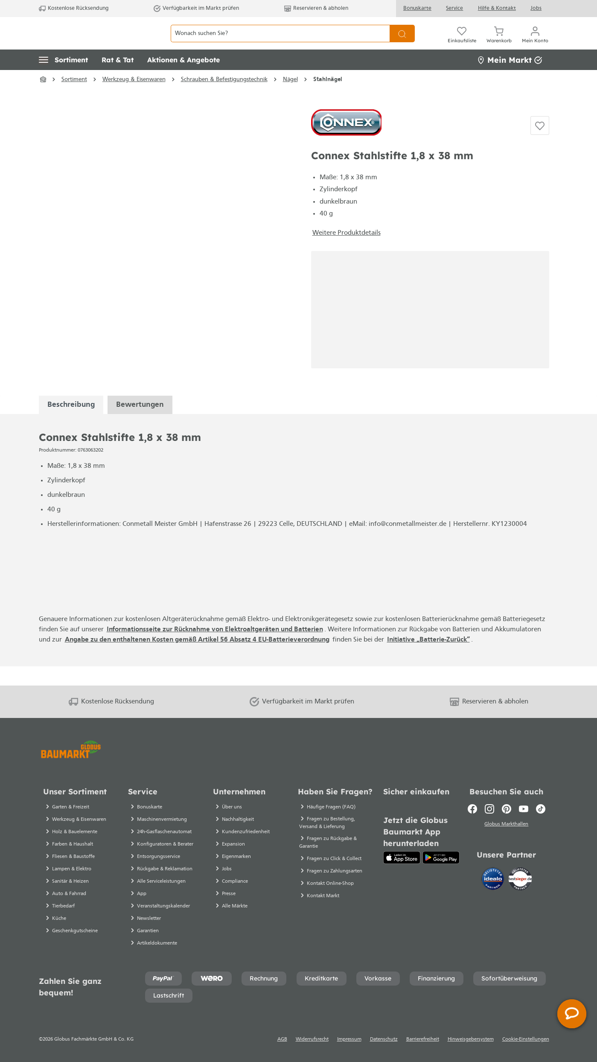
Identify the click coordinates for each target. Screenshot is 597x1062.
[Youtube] (523, 809)
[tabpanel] (71, 423)
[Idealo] (493, 880)
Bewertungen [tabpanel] (140, 424)
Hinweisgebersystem (471, 1039)
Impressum (349, 1039)
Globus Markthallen (506, 825)
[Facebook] (472, 809)
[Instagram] (489, 809)
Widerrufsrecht (312, 1039)
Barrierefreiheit (422, 1039)
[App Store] (401, 857)
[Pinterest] (506, 809)
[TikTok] (540, 809)
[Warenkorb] (499, 43)
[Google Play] (441, 857)
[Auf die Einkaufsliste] (539, 144)
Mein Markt (509, 79)
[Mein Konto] (535, 43)
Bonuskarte (417, 8)
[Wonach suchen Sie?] (280, 43)
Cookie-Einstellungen (525, 1039)
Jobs (536, 8)
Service (454, 8)
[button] (63, 79)
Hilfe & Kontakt (497, 8)
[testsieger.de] (520, 880)
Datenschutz (384, 1039)
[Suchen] (402, 43)
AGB (282, 1039)
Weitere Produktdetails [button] (346, 251)
